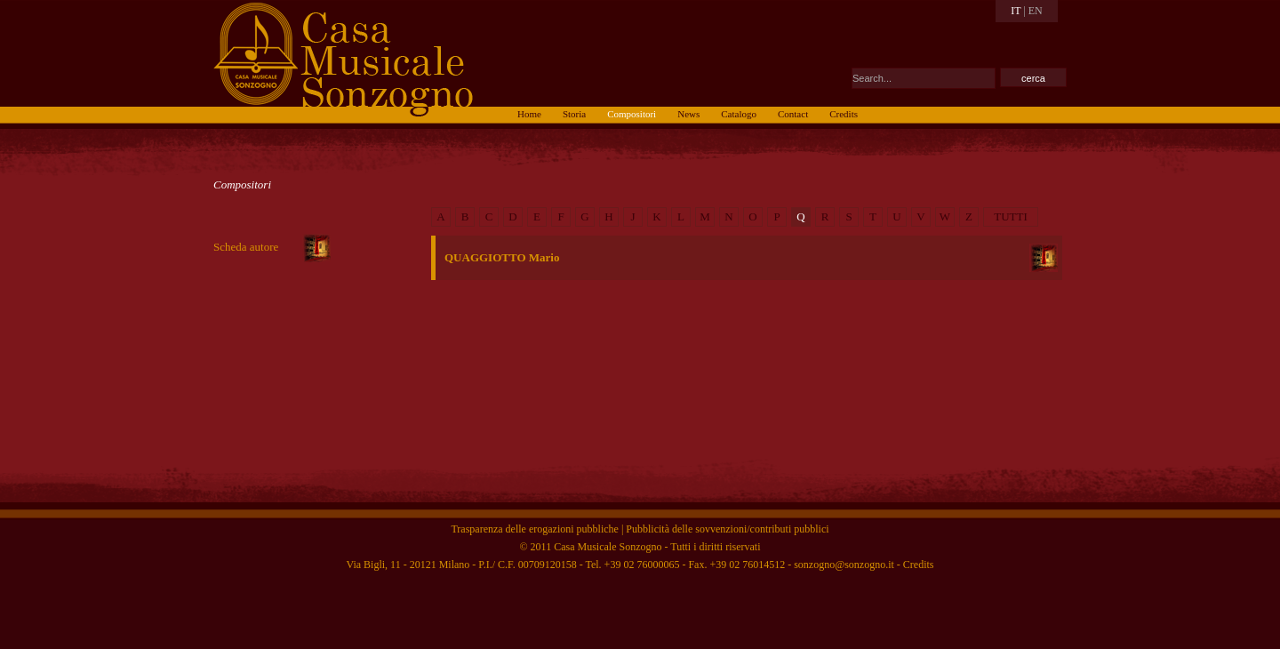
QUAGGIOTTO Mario (501, 257)
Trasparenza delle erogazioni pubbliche (534, 529)
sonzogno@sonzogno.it (844, 564)
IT (1015, 10)
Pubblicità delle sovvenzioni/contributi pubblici (727, 529)
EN (1035, 10)
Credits (918, 564)
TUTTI (1011, 216)
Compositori (242, 184)
